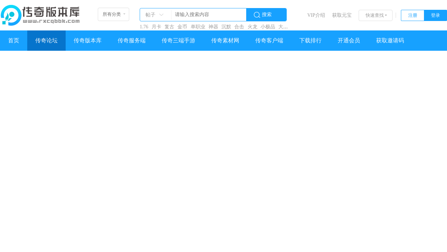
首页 (13, 40)
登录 (435, 15)
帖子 (150, 15)
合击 (239, 26)
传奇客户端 (269, 40)
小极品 (268, 26)
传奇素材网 (225, 40)
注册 (412, 15)
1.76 (144, 26)
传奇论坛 (46, 40)
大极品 (285, 26)
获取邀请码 (390, 40)
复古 (169, 26)
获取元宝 (342, 15)
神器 (213, 26)
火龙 (252, 26)
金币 (182, 26)
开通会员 (349, 40)
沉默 (226, 26)
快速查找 (375, 15)
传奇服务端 (132, 40)
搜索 (267, 14)
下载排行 (310, 40)
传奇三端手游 (178, 40)
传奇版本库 (88, 40)
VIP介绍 (316, 15)
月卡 (156, 26)
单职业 (198, 26)
